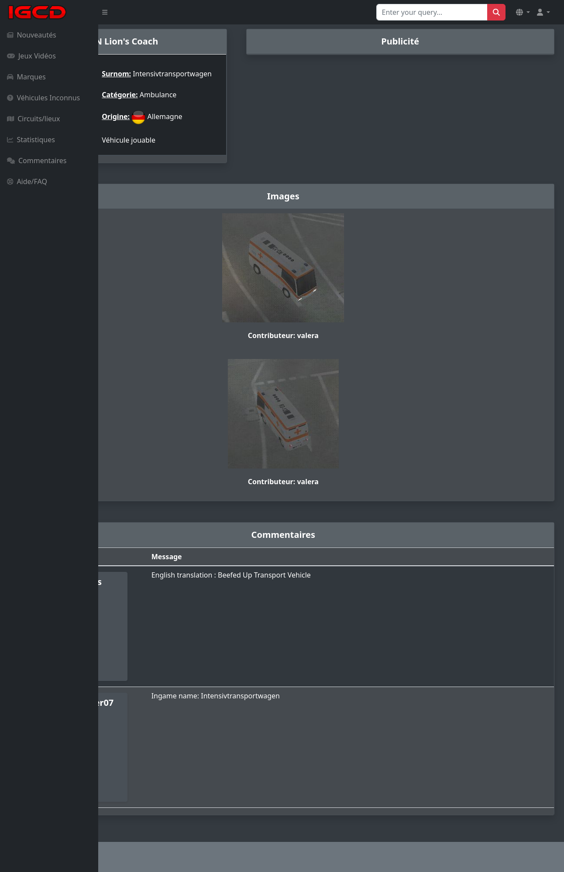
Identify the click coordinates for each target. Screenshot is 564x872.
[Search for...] (432, 12)
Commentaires (36, 160)
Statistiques (31, 139)
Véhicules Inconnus (43, 98)
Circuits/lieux (33, 118)
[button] (522, 12)
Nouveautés (31, 35)
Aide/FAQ (27, 181)
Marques (26, 77)
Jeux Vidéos (31, 56)
